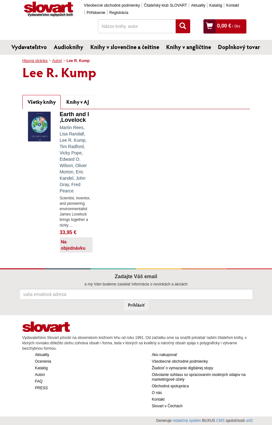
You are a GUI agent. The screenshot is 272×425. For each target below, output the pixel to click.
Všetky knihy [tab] (41, 101)
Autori (57, 61)
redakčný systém (186, 420)
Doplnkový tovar (239, 47)
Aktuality (198, 5)
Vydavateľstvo (29, 47)
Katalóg (215, 5)
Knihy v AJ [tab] (77, 101)
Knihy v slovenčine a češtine (124, 47)
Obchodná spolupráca (170, 386)
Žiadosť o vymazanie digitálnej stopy (182, 368)
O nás (157, 393)
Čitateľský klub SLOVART (165, 5)
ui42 (249, 420)
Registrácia (118, 12)
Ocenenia (43, 361)
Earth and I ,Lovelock (74, 117)
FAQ (39, 381)
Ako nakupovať (165, 355)
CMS (220, 420)
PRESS (41, 388)
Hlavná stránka (35, 61)
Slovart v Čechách (167, 406)
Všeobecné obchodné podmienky (112, 5)
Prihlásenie (96, 12)
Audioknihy (68, 47)
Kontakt (232, 5)
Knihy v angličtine (188, 47)
